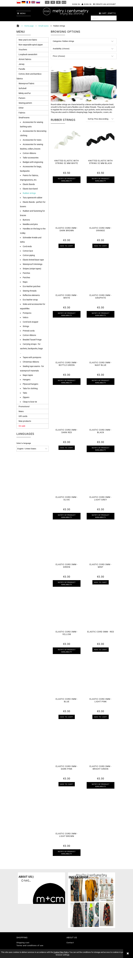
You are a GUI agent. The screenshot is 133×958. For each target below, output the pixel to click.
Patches (26, 273)
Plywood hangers (30, 384)
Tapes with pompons (32, 357)
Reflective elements (31, 295)
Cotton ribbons (29, 153)
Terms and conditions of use (29, 945)
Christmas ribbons (31, 362)
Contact (70, 943)
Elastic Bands (29, 184)
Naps (25, 282)
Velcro (25, 317)
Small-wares (24, 117)
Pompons (27, 313)
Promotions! (24, 406)
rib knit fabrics (25, 59)
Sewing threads (29, 291)
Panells (22, 69)
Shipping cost (22, 943)
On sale (22, 426)
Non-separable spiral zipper (31, 45)
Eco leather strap (30, 300)
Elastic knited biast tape (33, 260)
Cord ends (27, 246)
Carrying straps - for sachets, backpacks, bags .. (31, 348)
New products (25, 421)
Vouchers (23, 49)
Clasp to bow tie (30, 402)
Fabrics (22, 113)
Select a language (23, 443)
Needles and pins (30, 224)
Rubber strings (29, 193)
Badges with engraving (33, 162)
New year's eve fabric (28, 40)
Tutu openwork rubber (32, 197)
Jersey (21, 64)
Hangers (26, 379)
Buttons (26, 220)
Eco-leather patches (31, 286)
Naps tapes (28, 375)
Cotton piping (29, 255)
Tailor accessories (30, 157)
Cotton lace (28, 251)
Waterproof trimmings (32, 264)
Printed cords (29, 331)
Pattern (22, 98)
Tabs (25, 393)
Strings (26, 326)
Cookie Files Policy (61, 952)
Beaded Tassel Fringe (32, 339)
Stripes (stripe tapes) (32, 268)
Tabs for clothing (30, 388)
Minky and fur (25, 93)
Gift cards (23, 416)
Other (21, 108)
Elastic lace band (30, 189)
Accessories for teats (32, 140)
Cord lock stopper (30, 322)
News (21, 411)
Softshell (22, 88)
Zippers (26, 397)
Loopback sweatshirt (28, 54)
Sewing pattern (25, 103)
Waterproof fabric (26, 83)
